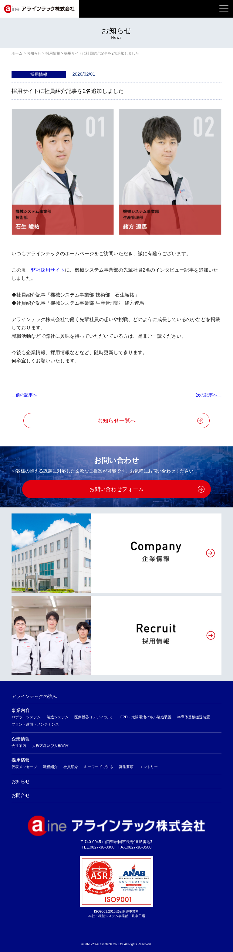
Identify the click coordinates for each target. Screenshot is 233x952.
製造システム (58, 717)
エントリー (149, 767)
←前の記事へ (24, 394)
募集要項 (126, 767)
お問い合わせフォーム (116, 489)
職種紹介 (50, 767)
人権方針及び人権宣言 (50, 746)
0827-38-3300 (102, 847)
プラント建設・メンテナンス (35, 724)
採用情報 (21, 760)
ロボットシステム (26, 717)
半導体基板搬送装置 (193, 717)
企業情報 (21, 738)
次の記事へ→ (208, 394)
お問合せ (21, 795)
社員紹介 (70, 767)
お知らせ (21, 781)
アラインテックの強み (34, 696)
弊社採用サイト (48, 270)
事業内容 (21, 710)
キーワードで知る (98, 767)
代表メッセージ (24, 767)
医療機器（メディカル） (94, 717)
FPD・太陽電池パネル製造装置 (145, 717)
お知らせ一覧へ (116, 421)
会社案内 (19, 746)
